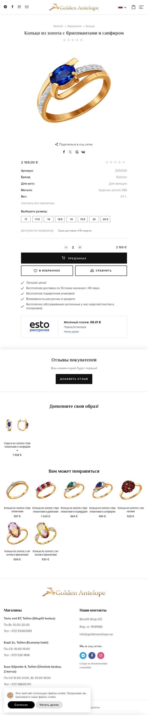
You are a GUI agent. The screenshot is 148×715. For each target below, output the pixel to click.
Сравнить (101, 270)
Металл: (27, 190)
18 (48, 219)
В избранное (47, 270)
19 (71, 219)
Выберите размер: (34, 211)
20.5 (105, 219)
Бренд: (26, 177)
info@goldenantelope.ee (96, 634)
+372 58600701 (20, 684)
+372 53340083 (21, 631)
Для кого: (28, 184)
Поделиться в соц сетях (76, 144)
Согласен (21, 705)
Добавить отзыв (74, 379)
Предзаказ (74, 258)
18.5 (60, 219)
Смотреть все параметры (38, 203)
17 (25, 219)
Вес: (24, 196)
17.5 (37, 219)
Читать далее (71, 331)
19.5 (82, 219)
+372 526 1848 (20, 655)
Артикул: (27, 171)
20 (94, 219)
